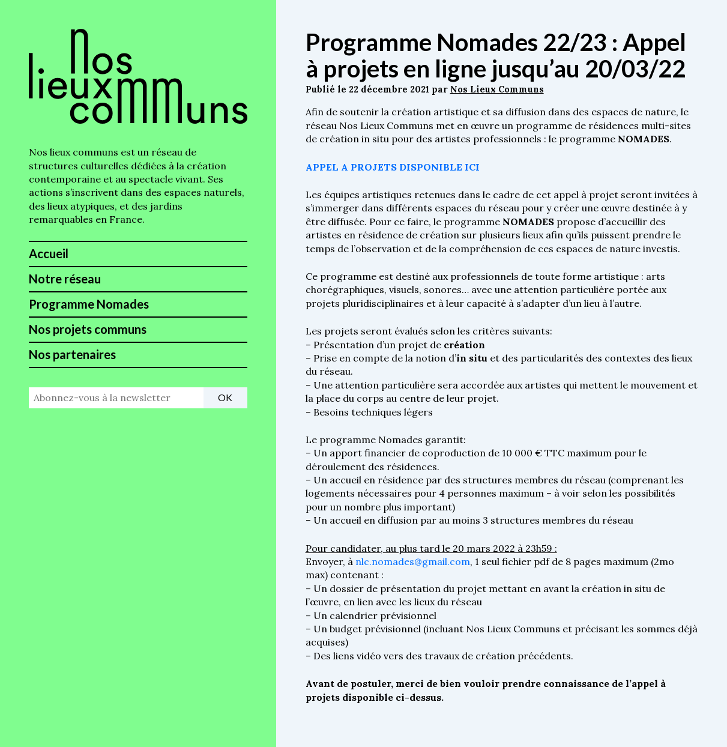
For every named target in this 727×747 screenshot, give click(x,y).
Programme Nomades (89, 304)
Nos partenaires (72, 354)
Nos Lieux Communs (497, 89)
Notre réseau (65, 278)
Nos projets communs (87, 329)
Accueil (48, 253)
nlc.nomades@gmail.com (412, 561)
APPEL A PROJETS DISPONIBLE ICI (393, 167)
